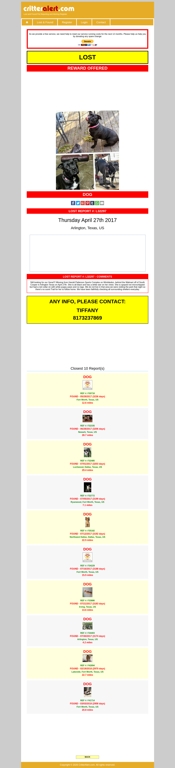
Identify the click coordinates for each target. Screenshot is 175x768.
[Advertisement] (121, 9)
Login (84, 22)
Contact (101, 22)
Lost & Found (45, 22)
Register (67, 22)
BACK (87, 757)
